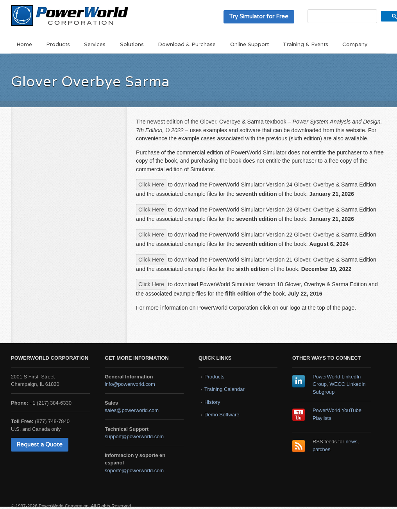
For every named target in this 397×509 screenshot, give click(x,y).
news (352, 441)
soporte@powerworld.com (134, 470)
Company (354, 44)
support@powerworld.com (134, 436)
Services (95, 44)
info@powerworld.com (130, 384)
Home (24, 44)
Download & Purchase (187, 44)
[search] (341, 16)
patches (322, 449)
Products (58, 44)
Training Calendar (224, 389)
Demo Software (222, 415)
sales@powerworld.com (132, 410)
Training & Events (305, 44)
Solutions (132, 44)
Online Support (249, 44)
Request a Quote (39, 444)
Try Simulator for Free (258, 16)
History (212, 402)
